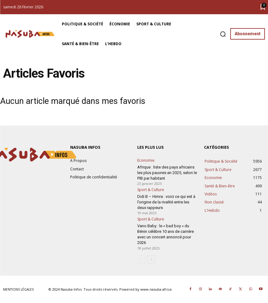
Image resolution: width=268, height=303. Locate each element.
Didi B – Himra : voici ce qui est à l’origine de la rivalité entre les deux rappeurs (166, 202)
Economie (146, 160)
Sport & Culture (150, 190)
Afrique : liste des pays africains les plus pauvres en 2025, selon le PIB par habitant (167, 173)
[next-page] (151, 259)
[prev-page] (141, 259)
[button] (222, 34)
